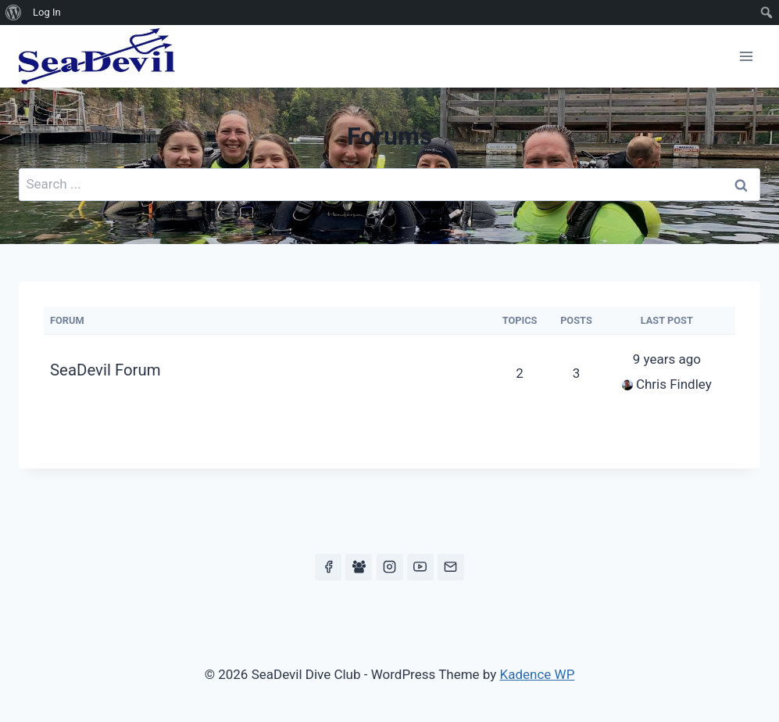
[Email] (451, 567)
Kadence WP (537, 674)
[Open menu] (745, 56)
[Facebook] (328, 567)
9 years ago (667, 359)
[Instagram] (390, 567)
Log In (47, 12)
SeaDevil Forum (105, 370)
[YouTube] (420, 567)
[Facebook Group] (358, 567)
